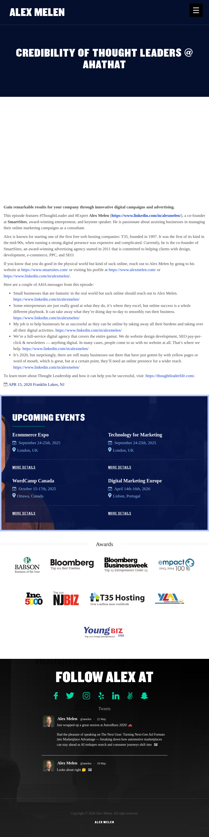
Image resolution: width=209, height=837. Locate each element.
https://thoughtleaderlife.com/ (170, 375)
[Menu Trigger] (196, 10)
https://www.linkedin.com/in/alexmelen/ (146, 215)
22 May (101, 719)
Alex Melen (37, 12)
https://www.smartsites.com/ (44, 269)
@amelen (85, 719)
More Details (24, 467)
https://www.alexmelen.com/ (132, 269)
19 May (101, 763)
